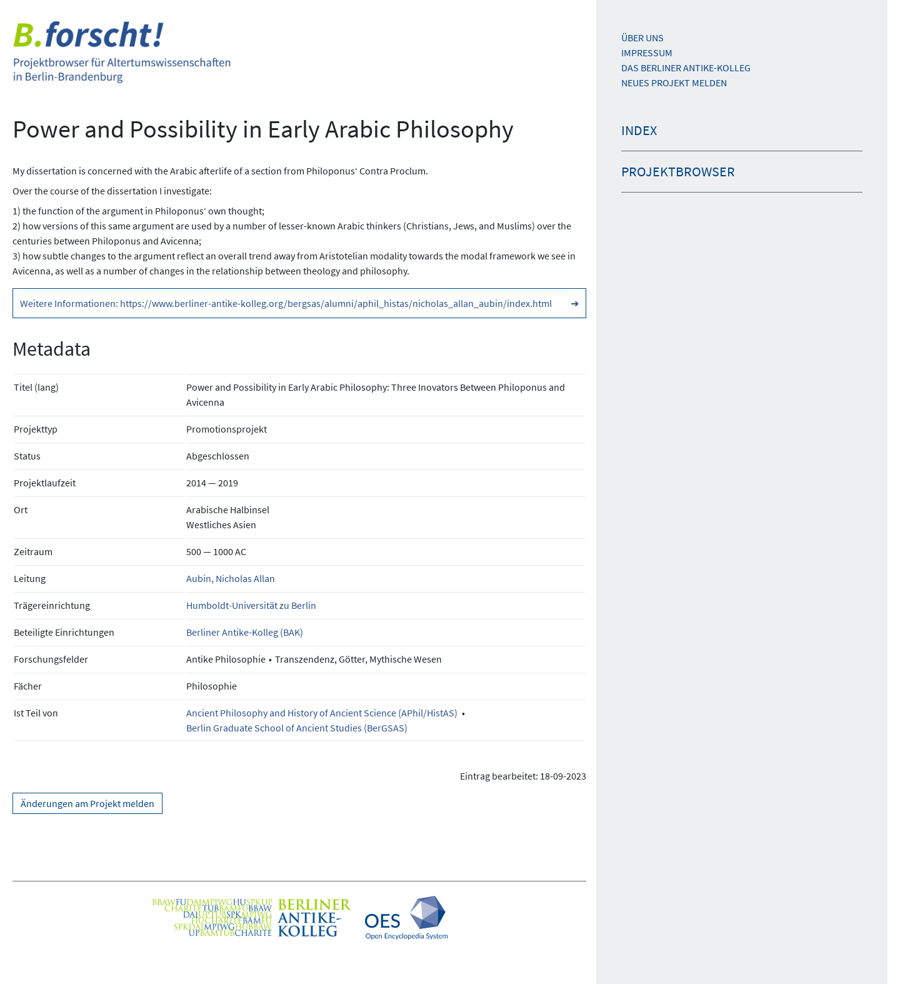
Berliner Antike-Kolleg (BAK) (244, 632)
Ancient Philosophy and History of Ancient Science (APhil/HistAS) (322, 712)
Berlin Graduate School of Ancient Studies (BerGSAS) (297, 727)
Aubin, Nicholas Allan (230, 578)
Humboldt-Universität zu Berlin (251, 605)
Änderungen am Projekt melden (87, 803)
